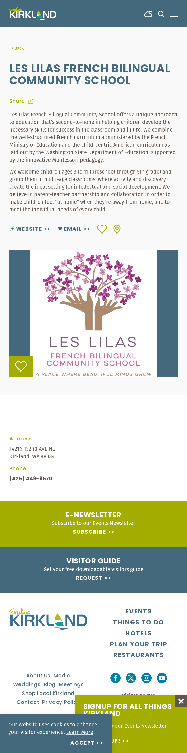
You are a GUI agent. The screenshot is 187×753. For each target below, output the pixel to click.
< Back (17, 48)
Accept (82, 743)
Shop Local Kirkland (48, 693)
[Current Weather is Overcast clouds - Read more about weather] (148, 13)
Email (70, 229)
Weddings (27, 684)
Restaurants (139, 655)
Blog (50, 684)
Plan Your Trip (138, 645)
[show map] (117, 229)
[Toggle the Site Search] (161, 13)
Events (139, 612)
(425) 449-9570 (30, 479)
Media (62, 676)
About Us (38, 676)
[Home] (32, 13)
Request (89, 578)
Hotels (138, 634)
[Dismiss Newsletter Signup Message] (181, 701)
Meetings (71, 684)
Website (26, 229)
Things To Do (138, 623)
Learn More (79, 732)
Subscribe (89, 532)
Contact (28, 702)
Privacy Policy (61, 702)
